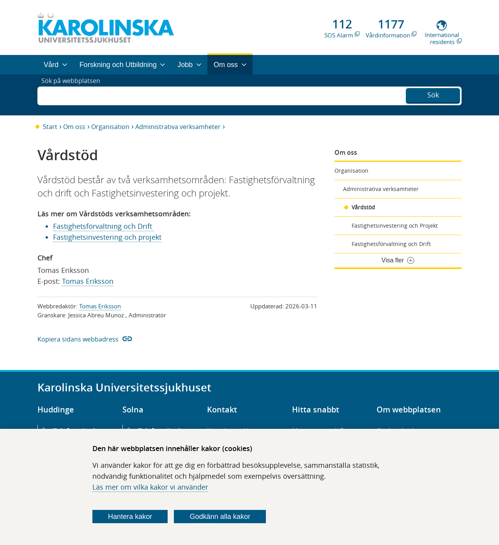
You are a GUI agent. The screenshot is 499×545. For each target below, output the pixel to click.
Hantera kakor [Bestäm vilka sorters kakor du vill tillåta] (130, 516)
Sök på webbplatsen (74, 94)
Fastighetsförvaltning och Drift (391, 244)
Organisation (110, 126)
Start (50, 126)
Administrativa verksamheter (178, 126)
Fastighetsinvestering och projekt (107, 237)
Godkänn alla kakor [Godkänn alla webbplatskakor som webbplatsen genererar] (220, 516)
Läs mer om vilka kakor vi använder (150, 487)
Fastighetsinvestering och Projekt (395, 225)
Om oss (74, 126)
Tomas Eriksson (87, 281)
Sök (433, 94)
